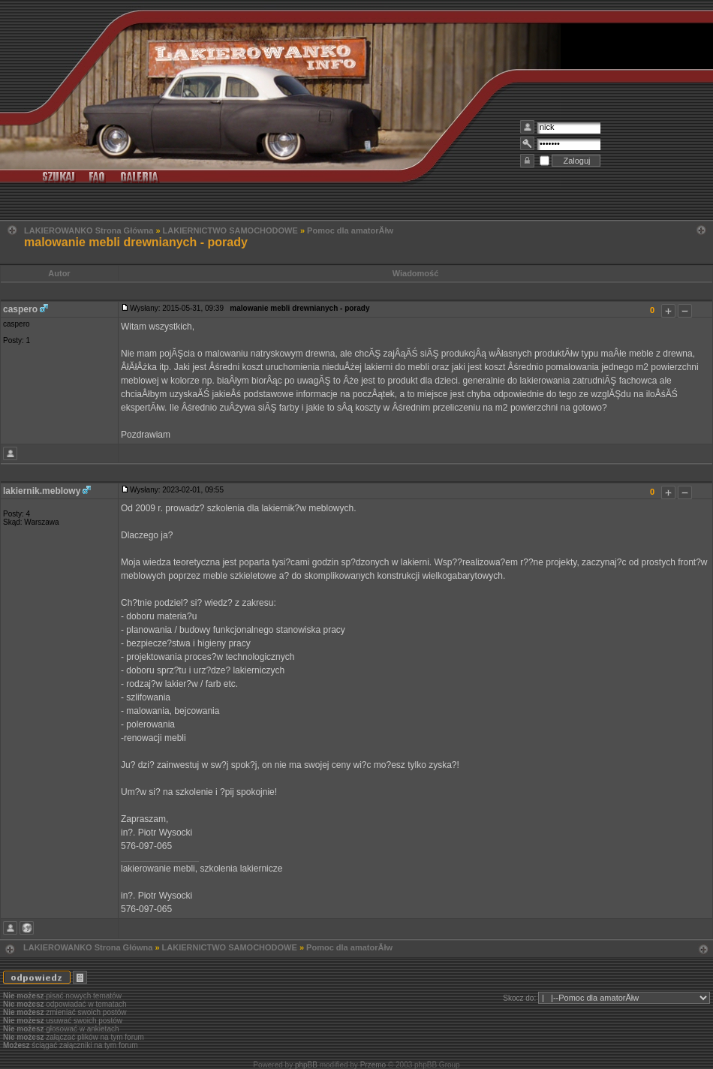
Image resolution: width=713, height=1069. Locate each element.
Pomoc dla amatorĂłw (350, 230)
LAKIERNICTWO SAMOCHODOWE (230, 230)
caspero (20, 309)
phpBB (306, 1065)
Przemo (373, 1065)
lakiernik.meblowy (41, 491)
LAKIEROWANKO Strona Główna (88, 230)
